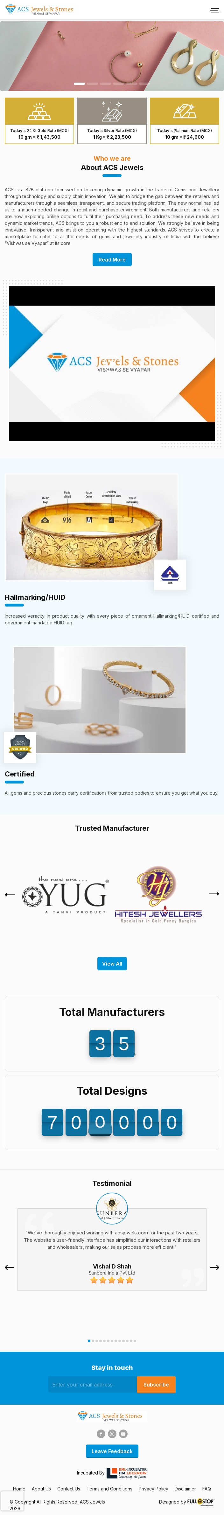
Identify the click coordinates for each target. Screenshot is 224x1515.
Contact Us (68, 1488)
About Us (41, 1488)
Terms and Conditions (109, 1488)
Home (19, 1488)
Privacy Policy (153, 1488)
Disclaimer (185, 1488)
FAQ (206, 1488)
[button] (89, 1341)
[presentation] (10, 894)
